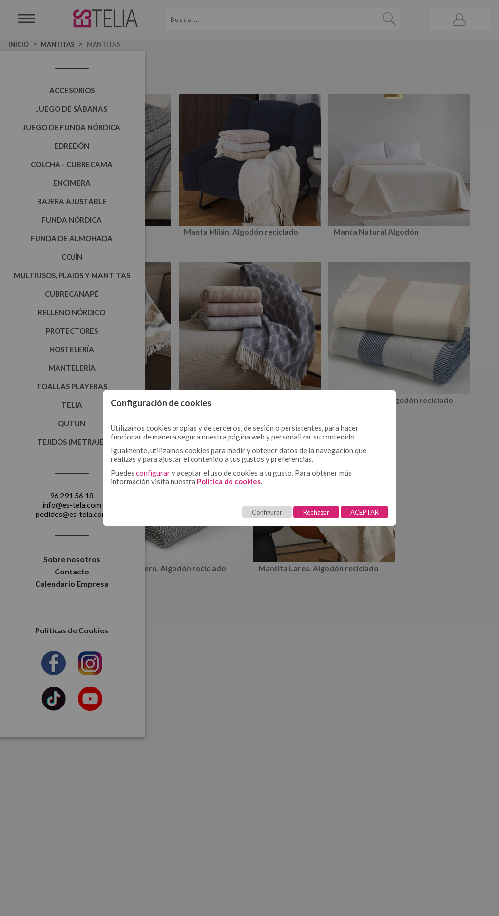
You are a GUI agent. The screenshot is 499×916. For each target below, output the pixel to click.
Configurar (267, 512)
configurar (153, 472)
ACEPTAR (364, 512)
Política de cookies (229, 481)
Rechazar (316, 512)
